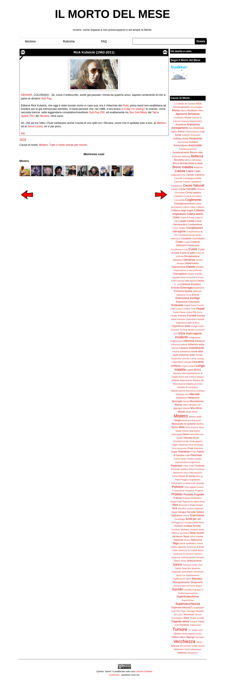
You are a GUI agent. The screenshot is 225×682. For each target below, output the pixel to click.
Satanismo (176, 515)
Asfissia (177, 138)
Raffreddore (196, 498)
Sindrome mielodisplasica (183, 557)
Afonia (176, 110)
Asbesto (186, 135)
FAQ (104, 41)
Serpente (178, 539)
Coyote (186, 242)
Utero (182, 637)
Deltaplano (178, 260)
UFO (200, 630)
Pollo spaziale (197, 483)
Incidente (181, 337)
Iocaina (175, 351)
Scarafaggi (180, 519)
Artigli (202, 131)
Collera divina (195, 213)
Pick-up (199, 476)
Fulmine (182, 315)
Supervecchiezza (187, 604)
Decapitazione (192, 256)
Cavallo (174, 189)
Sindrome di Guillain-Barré (190, 550)
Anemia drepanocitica (191, 121)
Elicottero (196, 284)
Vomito (201, 646)
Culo (185, 249)
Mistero (43, 144)
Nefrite (185, 431)
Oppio (175, 445)
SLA (174, 508)
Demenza (189, 259)
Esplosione (182, 301)
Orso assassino (179, 448)
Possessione (178, 490)
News (186, 434)
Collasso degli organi (182, 210)
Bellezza (197, 156)
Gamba (201, 315)
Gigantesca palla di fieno (188, 323)
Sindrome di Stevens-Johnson (187, 554)
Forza (199, 312)
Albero (183, 110)
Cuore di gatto (187, 252)
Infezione (188, 340)
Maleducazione (178, 391)
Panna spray (180, 459)
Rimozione (184, 505)
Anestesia (181, 124)
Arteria (181, 131)
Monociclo (196, 420)
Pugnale (199, 494)
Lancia (193, 358)
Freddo (174, 316)
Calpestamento (178, 175)
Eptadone (181, 295)
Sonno (177, 564)
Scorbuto (175, 529)
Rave (202, 501)
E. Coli (177, 284)
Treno (201, 621)
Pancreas (196, 455)
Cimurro (200, 189)
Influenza (200, 341)
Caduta (180, 171)
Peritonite (199, 465)
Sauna (186, 515)
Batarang (186, 156)
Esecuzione (182, 298)
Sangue (182, 512)
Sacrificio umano (186, 508)
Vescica (175, 645)
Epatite (188, 291)
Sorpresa (187, 565)
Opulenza (183, 445)
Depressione (178, 266)
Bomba (184, 163)
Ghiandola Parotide (195, 319)
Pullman (177, 498)
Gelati (174, 319)
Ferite (176, 312)
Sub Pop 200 (97, 112)
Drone (201, 280)
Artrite (178, 135)
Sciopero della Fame (194, 522)
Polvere (200, 487)
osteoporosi (192, 653)
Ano (191, 128)
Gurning (183, 330)
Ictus (181, 333)
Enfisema (179, 291)
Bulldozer (198, 167)
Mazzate (195, 394)
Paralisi (190, 459)
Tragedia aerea (180, 621)
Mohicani (186, 420)
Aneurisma (193, 124)
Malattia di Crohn (194, 384)
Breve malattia (182, 167)
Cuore (192, 249)
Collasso (200, 207)
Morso (174, 427)
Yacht (187, 649)
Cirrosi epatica (193, 192)
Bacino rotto (196, 152)
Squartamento (192, 575)
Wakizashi (179, 649)
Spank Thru (28, 115)
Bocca (176, 163)
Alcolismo (192, 110)
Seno (193, 532)
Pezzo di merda (186, 476)
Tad (154, 112)
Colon (176, 217)
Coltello (182, 221)
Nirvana (44, 115)
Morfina (200, 424)
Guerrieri (175, 330)
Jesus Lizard (35, 126)
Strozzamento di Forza (184, 586)
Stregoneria (196, 582)
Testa (186, 618)
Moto (182, 427)
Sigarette (182, 547)
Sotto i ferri (197, 565)
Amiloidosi (179, 117)
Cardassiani (176, 186)
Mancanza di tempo (195, 391)
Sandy (174, 512)
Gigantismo (178, 326)
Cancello (178, 178)
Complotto (185, 238)
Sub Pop (46, 98)
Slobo (183, 561)
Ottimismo (198, 448)
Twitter (194, 630)
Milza (185, 405)
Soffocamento (194, 560)
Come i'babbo (179, 228)
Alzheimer (194, 113)
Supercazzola (190, 593)
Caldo (197, 171)
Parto (185, 466)
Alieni (200, 110)
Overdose (184, 451)
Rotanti (199, 505)
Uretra (199, 633)
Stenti (188, 579)
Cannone (178, 182)
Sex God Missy (138, 112)
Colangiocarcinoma (184, 203)
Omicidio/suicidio (181, 441)
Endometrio (198, 288)
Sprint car (180, 575)
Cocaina (187, 196)
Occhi (196, 437)
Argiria (174, 131)
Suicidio (177, 589)
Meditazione (182, 398)
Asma (185, 138)
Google (194, 326)
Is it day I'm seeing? (133, 108)
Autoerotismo (181, 145)
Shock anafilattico (187, 543)
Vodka (194, 646)
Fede (193, 309)
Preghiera (189, 490)
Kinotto (199, 355)
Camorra (199, 174)
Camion (190, 174)
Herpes (191, 330)
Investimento (196, 347)
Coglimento (193, 200)
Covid (179, 241)
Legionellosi (177, 362)
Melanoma (194, 397)
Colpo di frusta (187, 217)
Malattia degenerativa (182, 380)
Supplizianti (198, 607)
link (23, 133)
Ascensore (195, 135)
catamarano (195, 649)
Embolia (175, 287)
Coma (190, 220)
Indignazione (177, 341)
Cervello (191, 189)
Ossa (190, 448)
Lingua (184, 366)
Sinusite (200, 557)
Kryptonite (176, 358)
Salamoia (198, 508)
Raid (179, 501)
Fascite (200, 305)
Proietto (176, 494)
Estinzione (194, 301)
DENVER (26, 94)
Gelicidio (181, 319)
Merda (186, 401)
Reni (175, 504)
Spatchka (186, 568)
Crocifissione (177, 249)
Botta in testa (195, 163)
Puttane (186, 498)
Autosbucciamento (187, 149)
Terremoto (188, 614)
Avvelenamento (181, 152)
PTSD (193, 452)
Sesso (187, 540)
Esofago (195, 298)
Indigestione (195, 337)
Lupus (190, 369)
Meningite (177, 401)
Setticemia (196, 539)
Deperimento (192, 263)
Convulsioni (198, 238)
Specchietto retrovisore (193, 572)
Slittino (177, 561)
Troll (176, 625)
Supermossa (188, 600)
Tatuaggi (191, 611)
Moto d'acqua (192, 427)
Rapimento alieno (191, 501)
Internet (175, 348)
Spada (178, 568)
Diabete (190, 266)
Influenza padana (179, 344)
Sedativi (194, 529)
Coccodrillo (179, 200)
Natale (178, 431)
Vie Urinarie (185, 646)
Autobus (193, 142)
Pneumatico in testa (180, 483)
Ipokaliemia (185, 351)
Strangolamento (181, 582)
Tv (189, 630)
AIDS (199, 103)
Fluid (125, 105)
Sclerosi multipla (183, 525)
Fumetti (191, 315)
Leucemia (198, 361)
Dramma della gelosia (186, 281)
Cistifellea (178, 196)
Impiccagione (194, 333)
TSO (178, 611)
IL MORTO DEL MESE (112, 14)
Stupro (199, 586)
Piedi (177, 479)
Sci (182, 522)
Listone (191, 366)
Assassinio (195, 138)
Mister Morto (192, 412)
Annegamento (179, 127)
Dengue (180, 263)
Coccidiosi (197, 196)
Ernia (188, 295)
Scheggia (175, 522)
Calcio (190, 171)
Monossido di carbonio (184, 423)
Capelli (186, 182)
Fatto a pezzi (177, 309)
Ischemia (184, 354)
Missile (181, 411)
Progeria (199, 490)
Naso (201, 427)
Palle (187, 455)
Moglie (177, 420)
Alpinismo (181, 113)
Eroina (195, 294)
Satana (200, 512)
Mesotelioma (196, 401)
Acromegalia (196, 107)
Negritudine (194, 431)
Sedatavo (185, 529)
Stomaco (197, 578)
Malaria (200, 377)
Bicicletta (179, 159)
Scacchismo (197, 515)
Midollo (178, 404)
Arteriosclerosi (192, 131)
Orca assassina (195, 445)
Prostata (188, 494)
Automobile (195, 145)
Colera (186, 207)
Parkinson (177, 465)
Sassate (191, 512)
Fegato (200, 308)
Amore (187, 117)
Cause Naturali (193, 185)
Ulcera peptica (188, 633)
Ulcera (177, 633)
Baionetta (176, 156)
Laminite (185, 358)
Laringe (200, 358)
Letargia (187, 362)
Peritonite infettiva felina (182, 469)
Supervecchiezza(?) (182, 607)
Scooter (197, 525)
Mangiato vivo (182, 394)
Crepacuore (193, 245)
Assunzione (182, 142)
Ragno (174, 501)
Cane (198, 178)
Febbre (186, 309)
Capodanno (195, 182)
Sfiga (176, 543)
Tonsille (200, 618)
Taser (183, 611)
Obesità (188, 437)
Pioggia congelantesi (190, 479)
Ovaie (174, 451)
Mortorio (30, 41)
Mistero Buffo (195, 417)
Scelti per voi (193, 518)
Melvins (161, 122)
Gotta (201, 326)
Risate (192, 505)
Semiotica (184, 533)
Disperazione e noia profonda (188, 270)
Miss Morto (196, 408)
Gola (187, 326)
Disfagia (200, 267)
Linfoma (175, 365)
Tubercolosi (195, 625)
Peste (175, 476)
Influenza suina (196, 344)
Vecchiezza (184, 641)
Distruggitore (180, 273)
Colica (192, 207)
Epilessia (197, 291)
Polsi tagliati (190, 487)
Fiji (194, 312)
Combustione (195, 224)
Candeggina (189, 178)
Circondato (179, 192)
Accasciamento (181, 107)
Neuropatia (177, 434)
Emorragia (186, 287)
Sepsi (186, 536)
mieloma (181, 652)
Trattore (193, 621)
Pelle (191, 466)
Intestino (183, 348)
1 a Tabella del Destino (184, 104)
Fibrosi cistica (185, 312)
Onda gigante (196, 441)
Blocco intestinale (192, 160)
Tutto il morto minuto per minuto (68, 144)
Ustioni (175, 637)
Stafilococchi (179, 579)
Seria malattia (196, 536)
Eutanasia (177, 305)
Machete (177, 373)
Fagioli (187, 305)
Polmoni (177, 487)
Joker (192, 354)
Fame (194, 305)
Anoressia (198, 128)
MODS (197, 369)
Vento (199, 642)
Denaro (199, 260)
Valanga (190, 637)
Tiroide (193, 618)
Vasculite (199, 637)
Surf (173, 611)
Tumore (180, 629)
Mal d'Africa (190, 377)
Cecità (182, 189)
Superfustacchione (188, 596)
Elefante (185, 284)
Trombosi (184, 625)
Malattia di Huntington (187, 387)
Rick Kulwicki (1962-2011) (94, 52)
